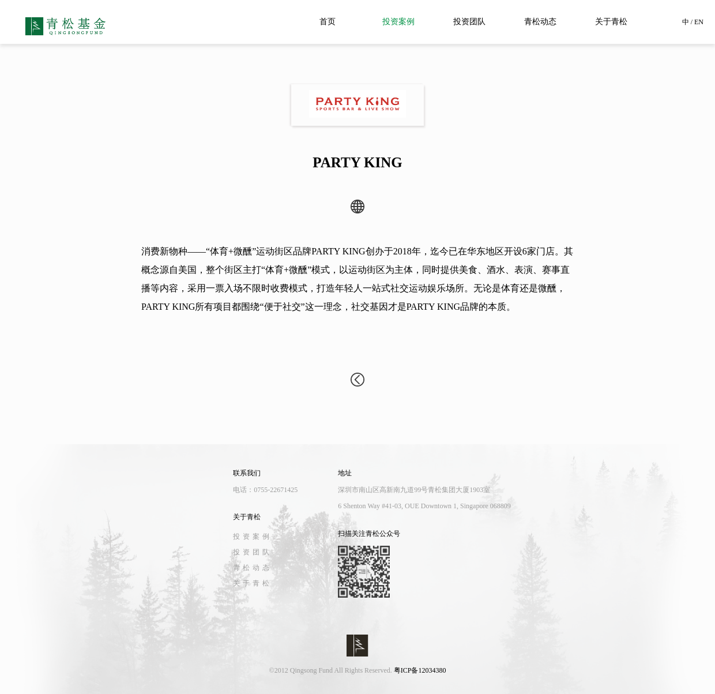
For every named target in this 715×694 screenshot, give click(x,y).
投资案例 (398, 21)
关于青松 (611, 21)
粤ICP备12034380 (420, 670)
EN (698, 22)
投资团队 (469, 21)
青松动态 (540, 21)
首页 (327, 21)
